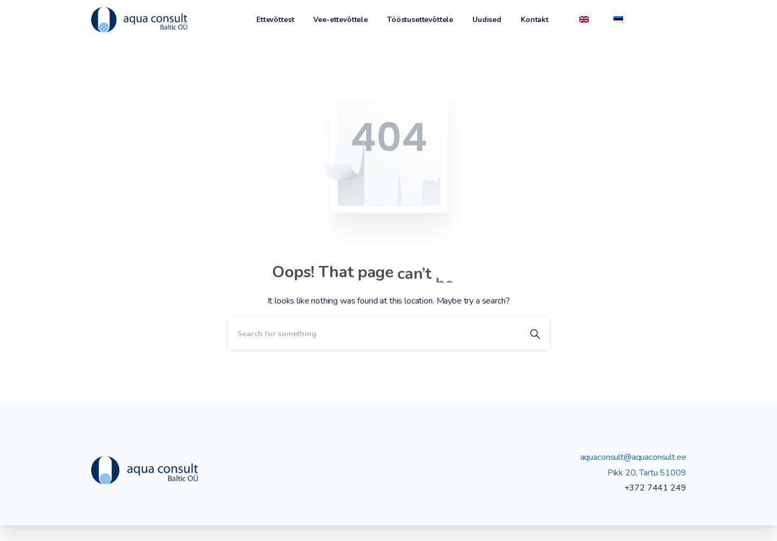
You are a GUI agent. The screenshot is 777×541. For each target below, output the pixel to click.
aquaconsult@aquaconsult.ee (633, 457)
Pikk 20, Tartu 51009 (647, 473)
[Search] (374, 334)
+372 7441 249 (655, 488)
